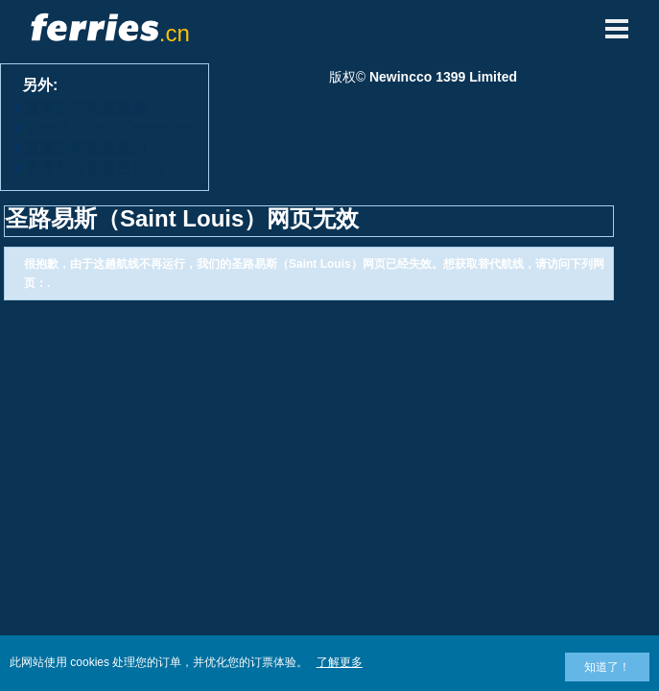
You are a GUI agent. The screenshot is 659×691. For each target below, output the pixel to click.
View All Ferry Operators (108, 127)
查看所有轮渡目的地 (94, 167)
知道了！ (607, 667)
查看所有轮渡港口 (86, 147)
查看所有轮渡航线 (86, 107)
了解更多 (340, 662)
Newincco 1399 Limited (443, 76)
